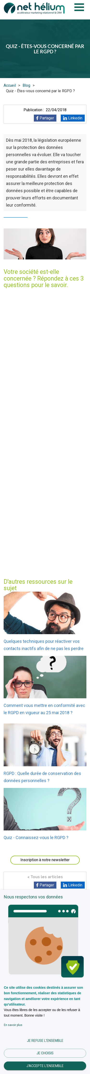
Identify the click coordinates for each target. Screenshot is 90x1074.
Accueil (10, 85)
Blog (26, 85)
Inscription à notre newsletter (45, 860)
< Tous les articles (45, 877)
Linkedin (75, 118)
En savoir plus (13, 1025)
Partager (47, 118)
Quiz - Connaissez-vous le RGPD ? (36, 837)
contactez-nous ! (65, 565)
